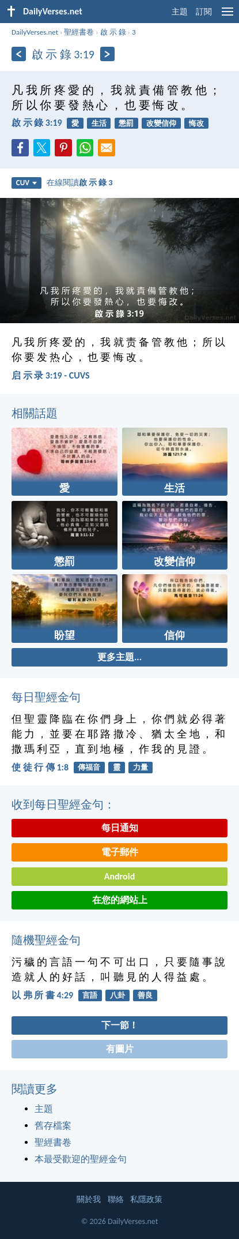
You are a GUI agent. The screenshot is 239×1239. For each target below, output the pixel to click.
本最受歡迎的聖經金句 (81, 1159)
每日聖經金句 (46, 697)
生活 (99, 123)
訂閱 (204, 12)
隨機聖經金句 (46, 940)
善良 (145, 995)
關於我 (89, 1199)
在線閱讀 (80, 182)
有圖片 (120, 1048)
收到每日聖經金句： (63, 804)
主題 (180, 12)
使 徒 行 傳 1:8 (40, 767)
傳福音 (89, 767)
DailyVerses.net (35, 32)
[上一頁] (19, 54)
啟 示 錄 (113, 32)
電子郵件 (119, 852)
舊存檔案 (53, 1125)
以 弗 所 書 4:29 (42, 995)
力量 (140, 767)
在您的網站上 (119, 899)
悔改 (196, 123)
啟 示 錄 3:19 (37, 122)
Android (119, 876)
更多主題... (119, 657)
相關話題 (35, 413)
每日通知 (119, 827)
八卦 (117, 995)
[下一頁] (107, 54)
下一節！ (119, 1025)
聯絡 (116, 1199)
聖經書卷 (79, 32)
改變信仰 (161, 123)
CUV (26, 182)
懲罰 (126, 123)
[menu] (227, 16)
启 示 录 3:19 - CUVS (51, 375)
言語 (89, 995)
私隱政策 (146, 1199)
